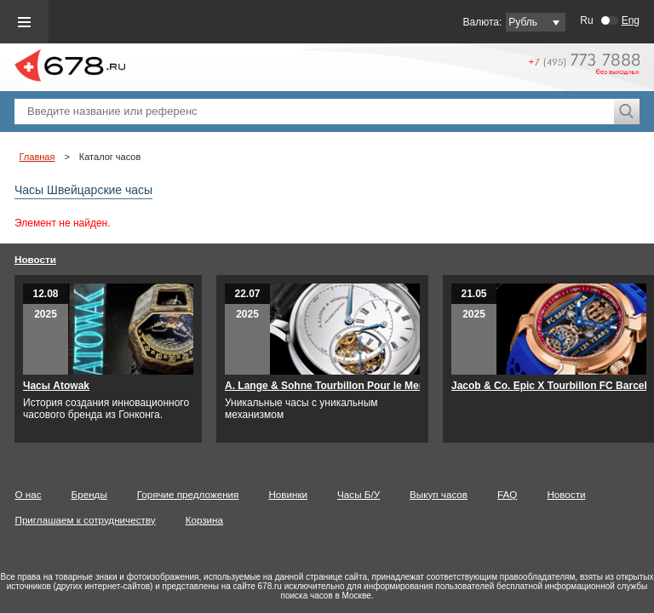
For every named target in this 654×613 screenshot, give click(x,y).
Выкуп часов (453, 494)
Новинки (302, 494)
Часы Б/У (373, 494)
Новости (50, 259)
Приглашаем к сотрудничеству (100, 519)
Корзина (219, 519)
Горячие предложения (203, 494)
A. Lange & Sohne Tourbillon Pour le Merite (344, 386)
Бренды (104, 494)
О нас (43, 494)
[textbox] (314, 111)
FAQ (521, 494)
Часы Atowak (70, 386)
